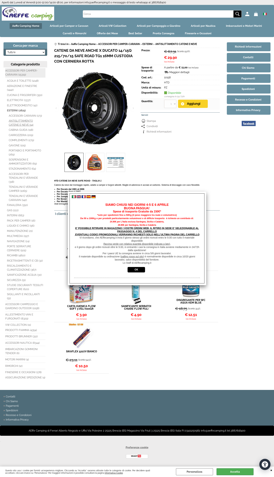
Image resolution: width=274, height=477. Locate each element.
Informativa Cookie (114, 473)
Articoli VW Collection (112, 25)
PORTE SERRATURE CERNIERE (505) (19, 248)
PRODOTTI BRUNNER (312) (21, 336)
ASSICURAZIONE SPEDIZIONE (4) (25, 377)
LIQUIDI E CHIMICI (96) (20, 225)
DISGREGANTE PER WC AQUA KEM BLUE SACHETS (190, 301)
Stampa (151, 120)
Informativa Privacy (17, 419)
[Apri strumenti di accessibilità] (265, 464)
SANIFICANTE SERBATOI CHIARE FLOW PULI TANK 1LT (136, 307)
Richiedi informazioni (159, 131)
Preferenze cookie (137, 447)
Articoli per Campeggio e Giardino (158, 25)
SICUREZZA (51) (16, 280)
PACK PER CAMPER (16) (21, 220)
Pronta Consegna (163, 33)
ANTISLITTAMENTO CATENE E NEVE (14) (21, 122)
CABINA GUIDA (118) (21, 129)
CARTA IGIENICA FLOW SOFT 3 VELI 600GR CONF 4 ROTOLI (81, 307)
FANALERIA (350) (17, 205)
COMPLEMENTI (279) (21, 140)
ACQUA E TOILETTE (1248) (23, 80)
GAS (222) (13, 210)
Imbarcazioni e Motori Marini (244, 25)
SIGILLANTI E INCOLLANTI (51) (23, 296)
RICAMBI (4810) (16, 255)
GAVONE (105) (17, 145)
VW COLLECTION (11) (18, 324)
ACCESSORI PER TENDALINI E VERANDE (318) (23, 177)
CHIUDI (271, 470)
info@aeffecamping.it (97, 2)
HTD (167, 82)
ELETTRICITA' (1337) (19, 100)
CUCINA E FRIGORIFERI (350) (24, 95)
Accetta (235, 471)
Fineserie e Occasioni (198, 33)
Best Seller (135, 33)
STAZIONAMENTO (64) (22, 168)
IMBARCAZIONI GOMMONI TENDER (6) (21, 351)
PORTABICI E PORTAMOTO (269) (25, 152)
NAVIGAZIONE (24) (18, 241)
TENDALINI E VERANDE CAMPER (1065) (23, 189)
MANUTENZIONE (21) (20, 231)
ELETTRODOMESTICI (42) (22, 105)
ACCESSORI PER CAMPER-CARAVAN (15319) (21, 72)
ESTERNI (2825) (16, 110)
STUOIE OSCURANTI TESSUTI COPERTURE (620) (25, 287)
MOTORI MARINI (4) (17, 359)
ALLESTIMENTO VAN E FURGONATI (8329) (19, 316)
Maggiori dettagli (179, 72)
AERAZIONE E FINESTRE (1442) (22, 88)
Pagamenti (12, 405)
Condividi (152, 126)
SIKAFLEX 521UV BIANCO (81, 351)
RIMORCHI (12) (14, 366)
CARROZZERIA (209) (21, 135)
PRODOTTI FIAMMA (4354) (21, 330)
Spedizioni (12, 410)
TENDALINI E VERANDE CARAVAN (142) (23, 198)
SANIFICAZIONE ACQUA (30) (24, 274)
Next (133, 108)
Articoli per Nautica (203, 25)
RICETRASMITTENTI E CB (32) (25, 260)
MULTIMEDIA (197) (18, 236)
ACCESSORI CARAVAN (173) (25, 115)
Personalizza (194, 471)
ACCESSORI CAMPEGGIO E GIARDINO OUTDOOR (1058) (22, 306)
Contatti (10, 396)
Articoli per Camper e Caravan (69, 25)
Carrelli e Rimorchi (74, 33)
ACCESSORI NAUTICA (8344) (22, 342)
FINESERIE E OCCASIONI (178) (23, 372)
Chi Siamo (12, 401)
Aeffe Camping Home (25, 25)
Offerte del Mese (107, 33)
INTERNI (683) (15, 215)
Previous (56, 108)
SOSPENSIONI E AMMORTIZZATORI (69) (23, 161)
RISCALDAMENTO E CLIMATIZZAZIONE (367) (21, 267)
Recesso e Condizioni (18, 415)
